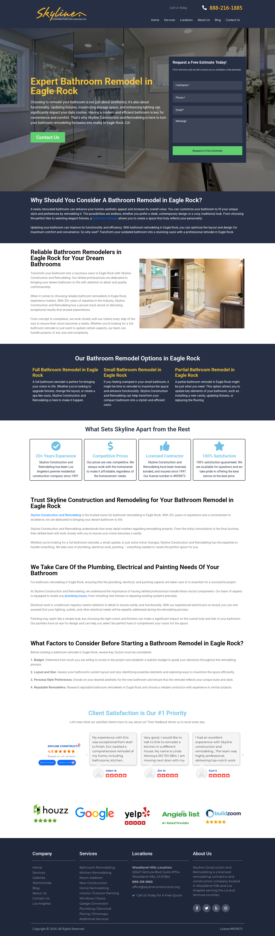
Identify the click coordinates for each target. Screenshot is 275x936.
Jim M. (161, 770)
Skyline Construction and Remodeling (56, 515)
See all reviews (47, 762)
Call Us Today (178, 8)
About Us (204, 20)
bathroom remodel (105, 218)
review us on (65, 762)
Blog (218, 20)
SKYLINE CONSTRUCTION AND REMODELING (79, 746)
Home (155, 20)
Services (169, 20)
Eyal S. (213, 770)
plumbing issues (76, 596)
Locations (186, 20)
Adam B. (111, 770)
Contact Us (233, 20)
